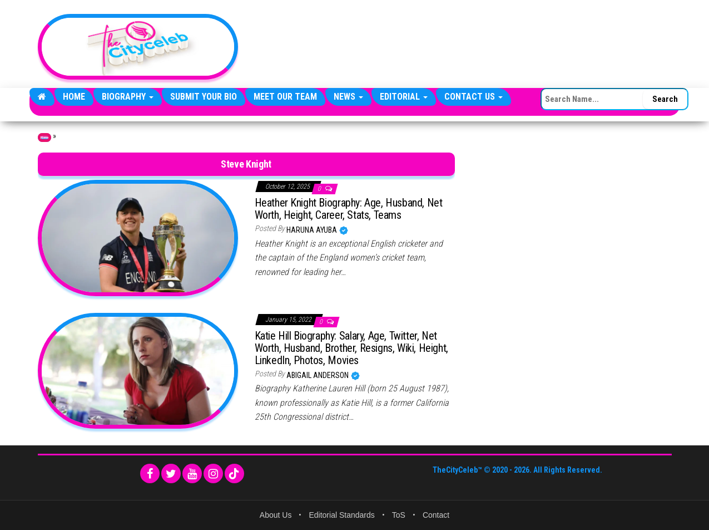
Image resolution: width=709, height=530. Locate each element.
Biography (127, 96)
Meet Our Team (285, 96)
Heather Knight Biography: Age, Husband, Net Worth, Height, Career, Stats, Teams (349, 209)
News (348, 96)
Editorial (404, 96)
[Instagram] (213, 473)
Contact (436, 515)
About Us (276, 515)
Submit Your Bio (203, 96)
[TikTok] (234, 473)
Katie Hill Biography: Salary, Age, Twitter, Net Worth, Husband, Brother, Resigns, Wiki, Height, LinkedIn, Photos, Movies (351, 348)
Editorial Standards (341, 515)
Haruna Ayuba (312, 229)
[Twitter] (171, 473)
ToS (398, 515)
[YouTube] (192, 473)
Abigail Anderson (318, 375)
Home (74, 96)
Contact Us (473, 96)
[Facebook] (150, 473)
